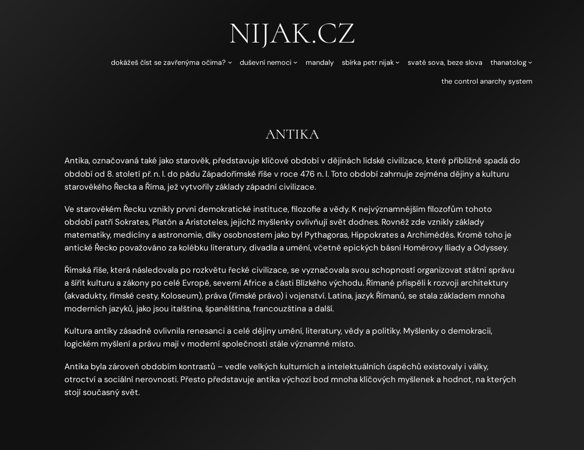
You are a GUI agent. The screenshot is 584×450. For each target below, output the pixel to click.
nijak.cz (292, 33)
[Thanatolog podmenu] (530, 62)
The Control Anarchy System (486, 81)
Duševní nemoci (265, 62)
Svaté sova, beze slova (445, 62)
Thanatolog (508, 62)
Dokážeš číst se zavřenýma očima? (168, 62)
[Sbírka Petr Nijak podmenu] (397, 62)
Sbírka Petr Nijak (368, 62)
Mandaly (320, 62)
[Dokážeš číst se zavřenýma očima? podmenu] (230, 62)
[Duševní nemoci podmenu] (295, 62)
